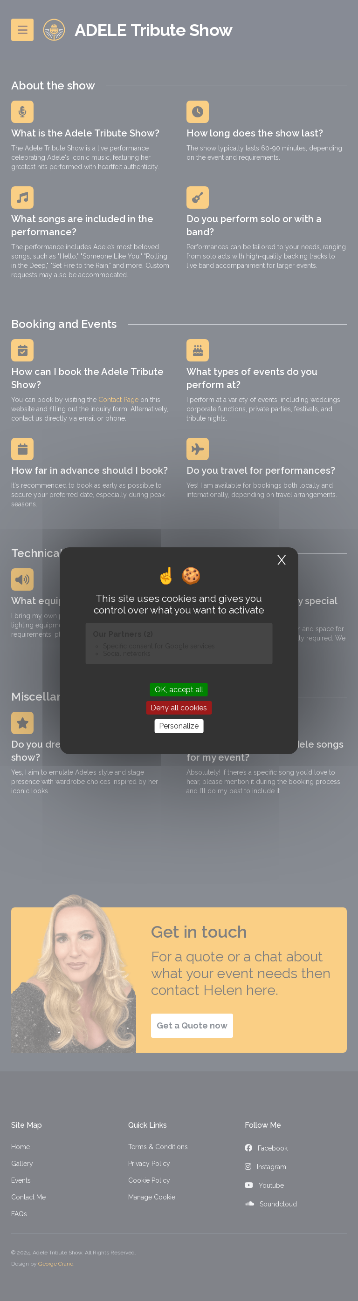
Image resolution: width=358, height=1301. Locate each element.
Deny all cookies (179, 707)
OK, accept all (179, 689)
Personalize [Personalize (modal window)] (179, 726)
